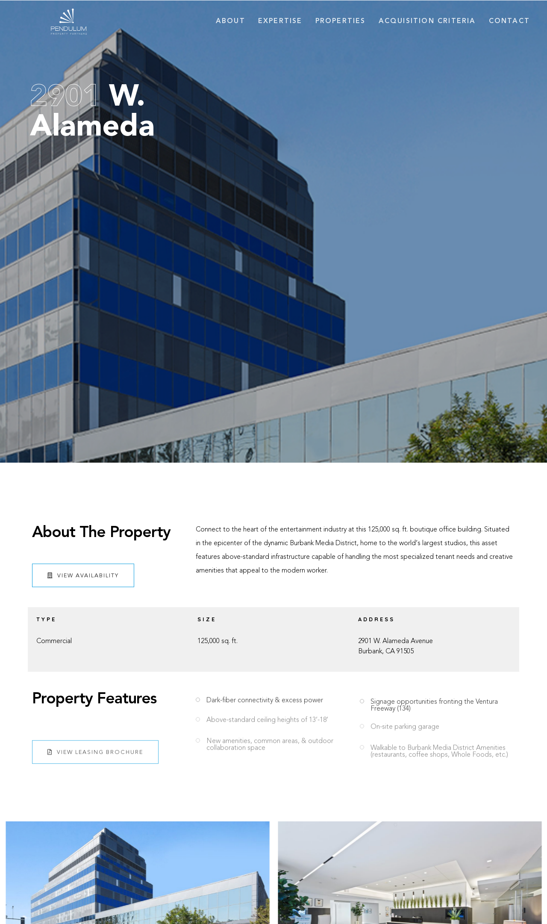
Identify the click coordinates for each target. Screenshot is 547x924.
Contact (509, 21)
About (230, 21)
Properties (340, 21)
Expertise (280, 21)
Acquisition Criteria (427, 21)
